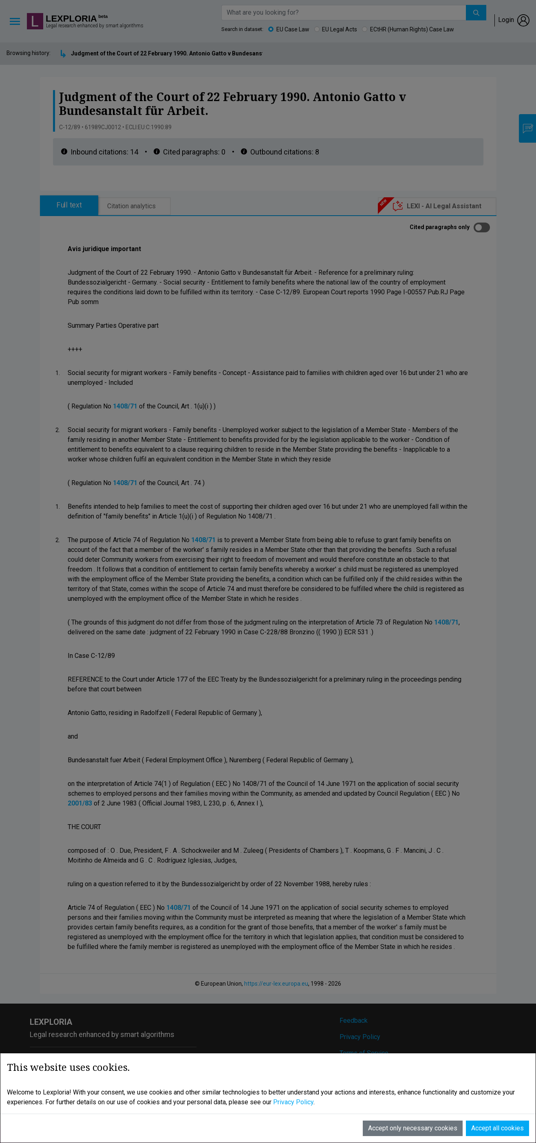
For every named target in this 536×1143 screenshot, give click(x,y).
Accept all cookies (497, 1128)
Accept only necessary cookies (412, 1128)
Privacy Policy (293, 1102)
